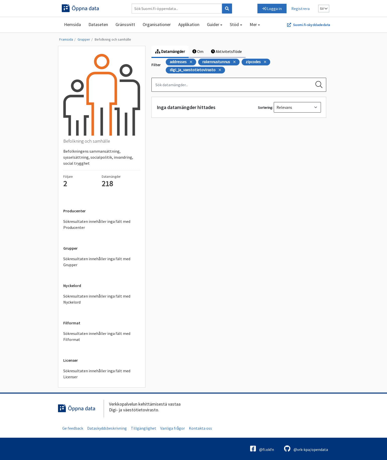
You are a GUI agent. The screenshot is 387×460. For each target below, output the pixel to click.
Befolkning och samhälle (113, 39)
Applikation (188, 24)
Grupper (84, 39)
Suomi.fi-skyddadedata (311, 25)
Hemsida (72, 24)
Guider (213, 24)
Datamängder (170, 51)
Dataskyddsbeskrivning (107, 428)
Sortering (265, 107)
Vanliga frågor (172, 428)
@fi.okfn (262, 448)
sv (323, 8)
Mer (253, 24)
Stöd (234, 24)
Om (197, 51)
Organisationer (157, 24)
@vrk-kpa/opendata (306, 448)
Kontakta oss (200, 428)
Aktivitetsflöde (226, 51)
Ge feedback (72, 428)
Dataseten (98, 24)
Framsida (66, 39)
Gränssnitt (125, 24)
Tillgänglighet (143, 428)
